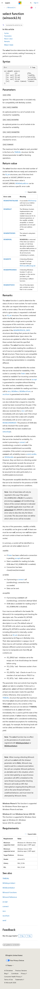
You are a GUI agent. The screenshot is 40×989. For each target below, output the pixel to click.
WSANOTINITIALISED (11, 201)
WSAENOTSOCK (9, 285)
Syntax (6, 33)
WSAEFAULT (8, 209)
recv (9, 391)
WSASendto (9, 457)
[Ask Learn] (32, 7)
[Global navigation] (2, 3)
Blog (5, 973)
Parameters (8, 36)
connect (22, 442)
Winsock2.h (11, 7)
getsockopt (8, 510)
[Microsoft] (20, 2)
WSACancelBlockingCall (27, 266)
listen (23, 373)
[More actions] (35, 7)
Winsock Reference (10, 897)
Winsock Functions (10, 892)
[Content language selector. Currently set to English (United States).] (14, 955)
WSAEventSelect (10, 746)
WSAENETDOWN (9, 233)
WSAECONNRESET (10, 423)
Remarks (7, 41)
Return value (8, 39)
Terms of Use (8, 980)
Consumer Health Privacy (12, 977)
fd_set (7, 174)
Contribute (14, 973)
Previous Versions (21, 970)
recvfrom (6, 394)
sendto (33, 454)
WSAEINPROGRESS (10, 270)
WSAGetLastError (21, 183)
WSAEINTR (7, 259)
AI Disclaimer (8, 970)
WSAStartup (32, 201)
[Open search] (31, 3)
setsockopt (7, 431)
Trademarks (19, 980)
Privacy (23, 973)
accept (34, 379)
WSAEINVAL (8, 239)
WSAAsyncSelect (22, 743)
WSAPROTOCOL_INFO (21, 330)
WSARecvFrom (25, 391)
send (29, 454)
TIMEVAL (17, 152)
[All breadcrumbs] (4, 7)
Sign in (36, 3)
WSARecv (15, 391)
